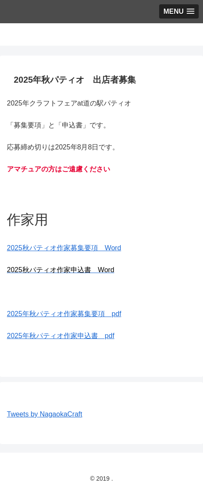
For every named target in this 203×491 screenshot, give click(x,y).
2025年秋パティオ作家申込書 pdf (60, 335)
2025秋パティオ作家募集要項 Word (64, 248)
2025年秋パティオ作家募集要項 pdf (64, 313)
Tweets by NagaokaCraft (44, 414)
